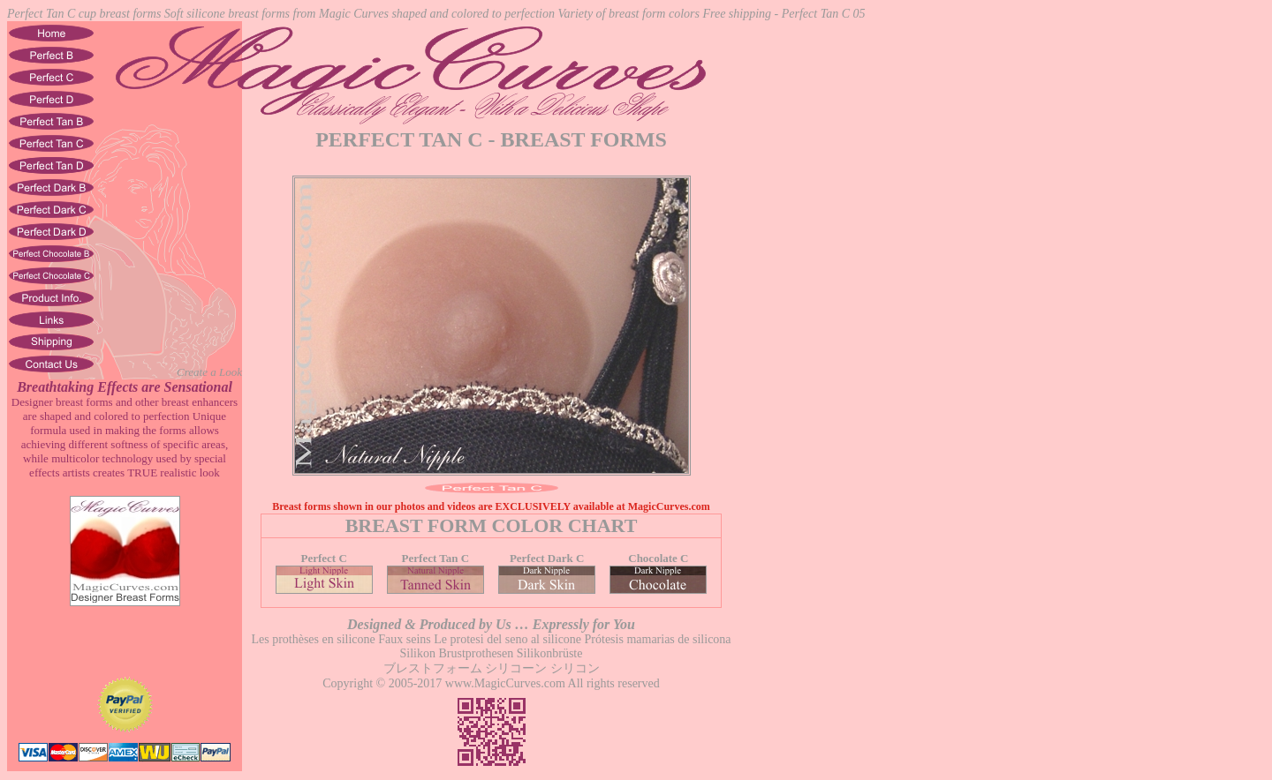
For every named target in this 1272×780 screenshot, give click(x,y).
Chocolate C (658, 565)
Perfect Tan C (435, 565)
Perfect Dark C (546, 565)
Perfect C (324, 565)
